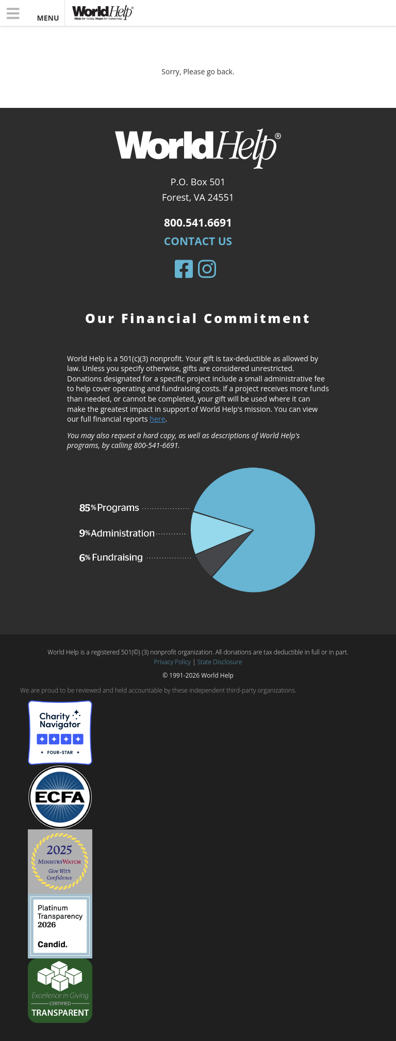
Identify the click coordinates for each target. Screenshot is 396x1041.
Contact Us (198, 241)
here (157, 419)
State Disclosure (219, 662)
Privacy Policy (172, 662)
